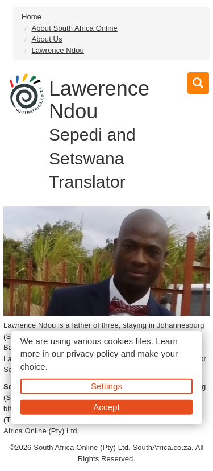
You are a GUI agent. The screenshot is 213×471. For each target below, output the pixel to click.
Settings (106, 386)
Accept (106, 406)
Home (31, 17)
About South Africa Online (74, 28)
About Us (46, 39)
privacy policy (92, 353)
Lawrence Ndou (57, 50)
